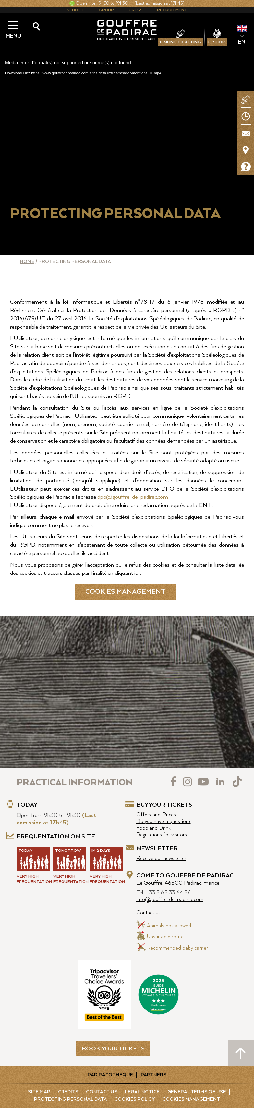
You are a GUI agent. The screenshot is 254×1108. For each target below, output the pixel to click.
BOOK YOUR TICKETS (113, 1049)
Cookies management (125, 592)
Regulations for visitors (161, 835)
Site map (39, 1092)
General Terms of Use (196, 1092)
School (75, 10)
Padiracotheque (110, 1075)
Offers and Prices (156, 815)
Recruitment (172, 10)
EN (241, 42)
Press (136, 10)
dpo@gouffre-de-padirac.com (132, 497)
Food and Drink (153, 828)
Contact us (148, 913)
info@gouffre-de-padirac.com (169, 899)
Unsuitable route (165, 937)
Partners (153, 1075)
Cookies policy (134, 1099)
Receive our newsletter (161, 858)
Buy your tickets (164, 805)
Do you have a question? (163, 821)
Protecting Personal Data (70, 1099)
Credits (68, 1092)
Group (106, 10)
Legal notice (142, 1092)
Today (27, 805)
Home (27, 261)
